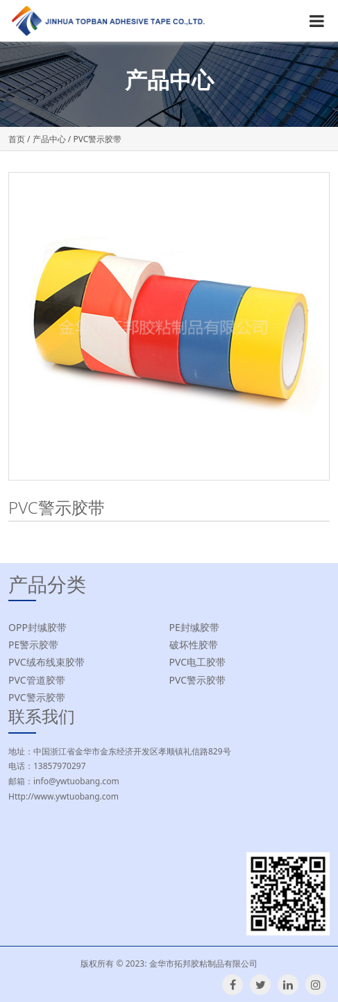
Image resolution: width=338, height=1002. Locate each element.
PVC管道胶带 (36, 679)
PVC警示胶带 (197, 679)
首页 (16, 139)
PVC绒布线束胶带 (46, 661)
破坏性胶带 (193, 644)
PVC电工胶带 (197, 661)
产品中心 (49, 139)
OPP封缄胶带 (37, 627)
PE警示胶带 (33, 644)
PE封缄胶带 (194, 627)
